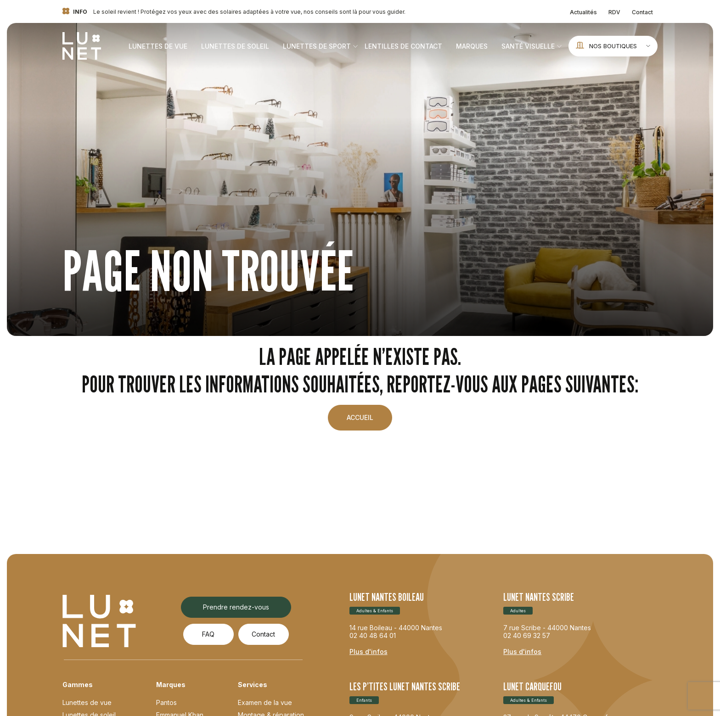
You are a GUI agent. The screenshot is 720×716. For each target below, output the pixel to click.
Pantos (166, 702)
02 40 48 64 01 (372, 635)
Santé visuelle (528, 46)
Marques (472, 46)
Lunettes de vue (158, 46)
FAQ (208, 634)
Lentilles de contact (403, 46)
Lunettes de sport (317, 46)
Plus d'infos (368, 651)
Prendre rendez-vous (236, 607)
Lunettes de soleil (235, 46)
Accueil (360, 417)
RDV (614, 12)
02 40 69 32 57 (526, 635)
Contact (642, 12)
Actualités (583, 12)
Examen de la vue (265, 702)
